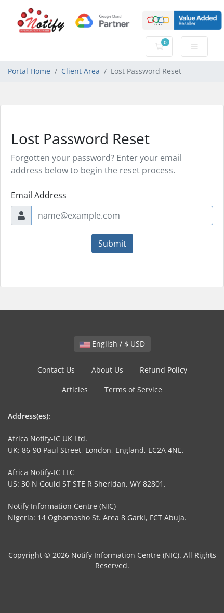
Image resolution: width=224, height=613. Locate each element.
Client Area (80, 71)
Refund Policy (163, 370)
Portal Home (29, 71)
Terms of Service (133, 389)
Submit (112, 243)
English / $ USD (112, 344)
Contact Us (56, 370)
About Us (107, 370)
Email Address (39, 195)
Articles (75, 389)
